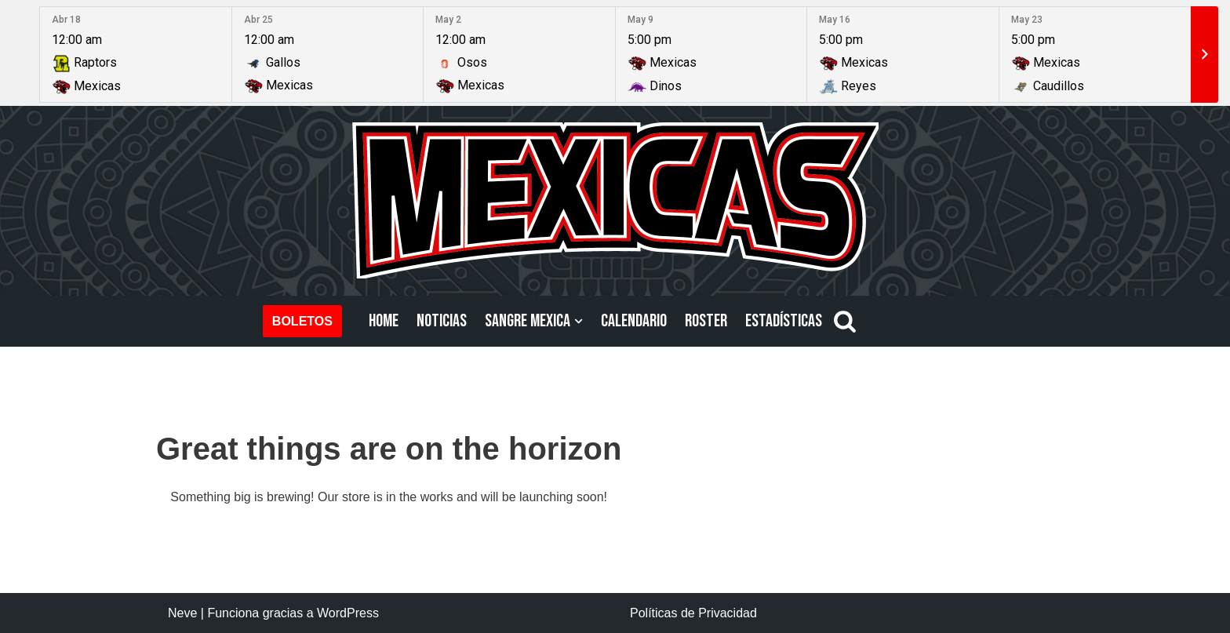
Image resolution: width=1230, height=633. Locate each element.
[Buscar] (845, 321)
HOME (383, 321)
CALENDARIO (634, 321)
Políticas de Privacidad (693, 613)
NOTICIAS (442, 321)
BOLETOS (302, 321)
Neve (182, 613)
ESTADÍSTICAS (783, 321)
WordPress (348, 613)
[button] (578, 321)
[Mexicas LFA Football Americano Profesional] (615, 200)
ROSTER (706, 321)
